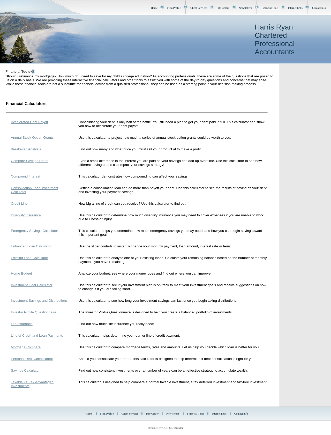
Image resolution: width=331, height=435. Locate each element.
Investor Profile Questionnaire (33, 312)
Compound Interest (25, 176)
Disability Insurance (26, 215)
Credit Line (19, 203)
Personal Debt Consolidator (32, 359)
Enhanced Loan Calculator (31, 246)
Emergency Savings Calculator (34, 231)
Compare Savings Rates (29, 161)
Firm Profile (173, 7)
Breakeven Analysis (26, 149)
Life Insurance (22, 324)
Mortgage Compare (26, 347)
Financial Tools (270, 7)
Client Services (198, 7)
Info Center (223, 7)
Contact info (319, 7)
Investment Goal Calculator (31, 285)
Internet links (295, 7)
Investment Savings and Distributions (39, 301)
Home (154, 7)
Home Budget (21, 273)
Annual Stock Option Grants (32, 137)
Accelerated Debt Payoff (29, 122)
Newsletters (245, 7)
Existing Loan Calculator (29, 258)
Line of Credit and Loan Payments (37, 335)
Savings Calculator (25, 370)
